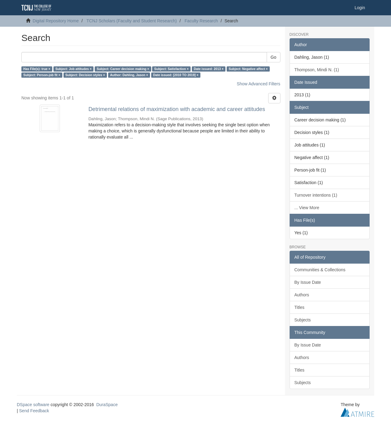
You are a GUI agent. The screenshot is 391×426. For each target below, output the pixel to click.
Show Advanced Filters (258, 83)
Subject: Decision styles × (85, 75)
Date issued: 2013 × (209, 69)
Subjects (302, 319)
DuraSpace (107, 404)
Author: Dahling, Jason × (129, 75)
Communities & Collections (319, 269)
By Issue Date (307, 282)
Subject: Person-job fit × (41, 75)
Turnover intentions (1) (315, 195)
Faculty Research (201, 20)
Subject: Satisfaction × (171, 69)
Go (273, 57)
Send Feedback (34, 410)
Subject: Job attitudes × (73, 69)
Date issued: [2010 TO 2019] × (175, 75)
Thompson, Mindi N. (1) (316, 69)
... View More (306, 207)
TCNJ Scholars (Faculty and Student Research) (131, 20)
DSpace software (33, 404)
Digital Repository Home (56, 20)
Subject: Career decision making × (123, 69)
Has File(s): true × (36, 69)
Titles (299, 307)
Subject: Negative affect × (248, 69)
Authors (301, 294)
